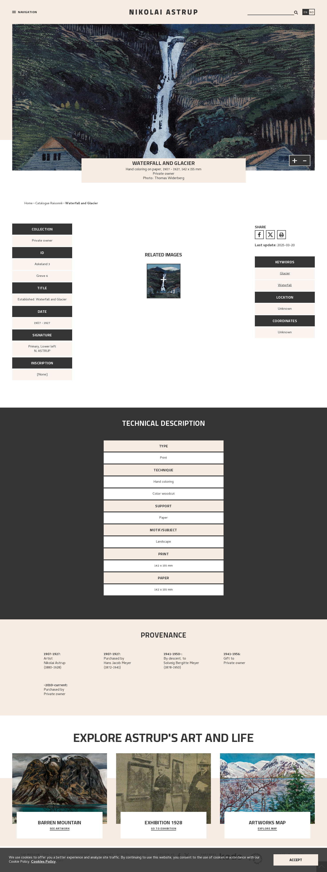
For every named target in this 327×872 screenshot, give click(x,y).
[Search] (296, 12)
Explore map (267, 828)
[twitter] (270, 234)
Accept (295, 859)
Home (28, 203)
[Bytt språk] (312, 12)
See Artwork (60, 828)
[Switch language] (305, 12)
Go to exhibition (163, 828)
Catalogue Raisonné (49, 203)
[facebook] (259, 234)
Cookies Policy (43, 862)
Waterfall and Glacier (81, 203)
